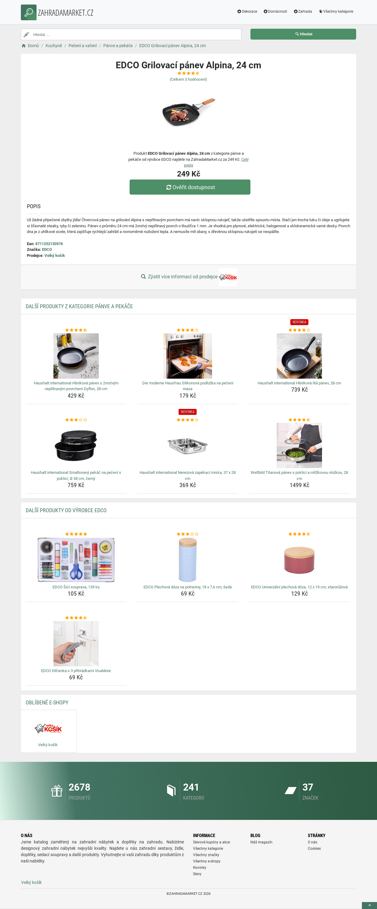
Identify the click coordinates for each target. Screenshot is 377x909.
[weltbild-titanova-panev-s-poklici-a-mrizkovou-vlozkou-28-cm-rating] (299, 420)
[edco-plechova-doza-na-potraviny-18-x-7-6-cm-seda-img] (187, 560)
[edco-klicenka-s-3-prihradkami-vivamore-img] (76, 643)
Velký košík (54, 255)
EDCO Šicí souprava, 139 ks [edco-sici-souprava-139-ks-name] (76, 587)
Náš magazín (261, 842)
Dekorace (247, 11)
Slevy (197, 874)
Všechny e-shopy (207, 861)
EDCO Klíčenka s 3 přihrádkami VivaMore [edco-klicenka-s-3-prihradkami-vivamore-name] (76, 670)
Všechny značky (206, 855)
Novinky (199, 867)
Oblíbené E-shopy (47, 702)
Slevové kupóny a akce (211, 842)
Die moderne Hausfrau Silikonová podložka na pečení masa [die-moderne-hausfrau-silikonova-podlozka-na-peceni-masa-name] (187, 386)
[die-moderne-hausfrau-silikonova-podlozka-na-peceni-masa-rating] (187, 330)
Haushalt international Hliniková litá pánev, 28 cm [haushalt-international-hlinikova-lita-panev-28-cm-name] (299, 383)
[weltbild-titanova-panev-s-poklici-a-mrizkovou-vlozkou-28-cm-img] (299, 445)
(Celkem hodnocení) (188, 79)
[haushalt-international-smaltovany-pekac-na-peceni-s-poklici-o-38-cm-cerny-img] (76, 445)
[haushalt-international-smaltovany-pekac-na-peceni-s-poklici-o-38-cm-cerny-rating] (76, 420)
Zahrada (302, 11)
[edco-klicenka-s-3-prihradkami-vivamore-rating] (76, 618)
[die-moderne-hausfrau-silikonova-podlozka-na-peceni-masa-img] (187, 356)
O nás (312, 842)
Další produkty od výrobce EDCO (66, 510)
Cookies (314, 848)
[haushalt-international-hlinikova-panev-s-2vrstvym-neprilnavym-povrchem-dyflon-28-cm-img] (76, 356)
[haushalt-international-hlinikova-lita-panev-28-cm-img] (299, 356)
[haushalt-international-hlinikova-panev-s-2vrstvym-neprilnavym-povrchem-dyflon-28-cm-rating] (76, 330)
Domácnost (275, 11)
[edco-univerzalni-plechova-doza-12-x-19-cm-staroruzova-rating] (299, 534)
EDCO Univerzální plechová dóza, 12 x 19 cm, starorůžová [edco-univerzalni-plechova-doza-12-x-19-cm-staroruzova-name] (299, 587)
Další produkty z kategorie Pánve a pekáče (79, 306)
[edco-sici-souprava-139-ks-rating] (76, 534)
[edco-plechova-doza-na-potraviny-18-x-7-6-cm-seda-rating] (187, 534)
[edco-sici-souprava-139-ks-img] (76, 560)
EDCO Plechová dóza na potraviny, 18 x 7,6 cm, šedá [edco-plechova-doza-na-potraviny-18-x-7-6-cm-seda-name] (187, 587)
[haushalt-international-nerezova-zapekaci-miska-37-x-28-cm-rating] (187, 420)
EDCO (47, 249)
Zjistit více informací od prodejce (188, 277)
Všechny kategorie (335, 11)
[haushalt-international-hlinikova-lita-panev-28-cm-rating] (299, 330)
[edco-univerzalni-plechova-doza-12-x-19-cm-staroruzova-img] (299, 560)
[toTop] (369, 905)
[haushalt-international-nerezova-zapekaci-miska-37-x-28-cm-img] (187, 445)
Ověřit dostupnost (190, 187)
